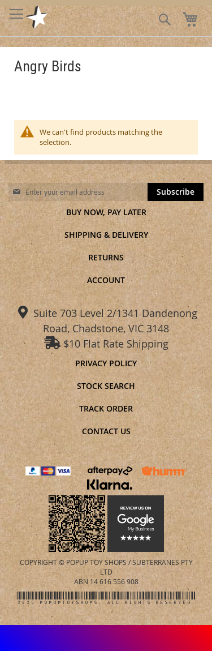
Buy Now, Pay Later (106, 212)
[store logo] (37, 17)
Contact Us (106, 431)
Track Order (106, 408)
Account (106, 280)
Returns (106, 257)
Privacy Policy (106, 363)
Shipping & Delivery (106, 234)
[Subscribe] (176, 192)
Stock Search (106, 385)
